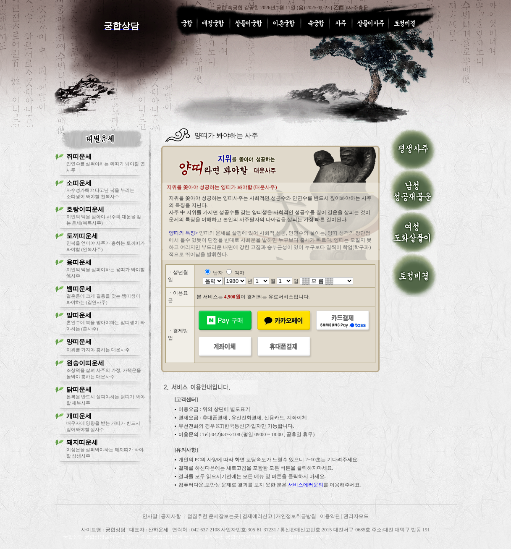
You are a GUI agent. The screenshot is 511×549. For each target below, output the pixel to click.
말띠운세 (79, 315)
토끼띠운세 (82, 236)
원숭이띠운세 (85, 363)
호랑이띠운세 (85, 209)
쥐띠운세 (79, 156)
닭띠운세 (79, 389)
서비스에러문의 (305, 485)
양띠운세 (79, 341)
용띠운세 (79, 262)
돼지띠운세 (82, 442)
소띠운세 (79, 183)
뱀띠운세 (79, 288)
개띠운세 (79, 416)
